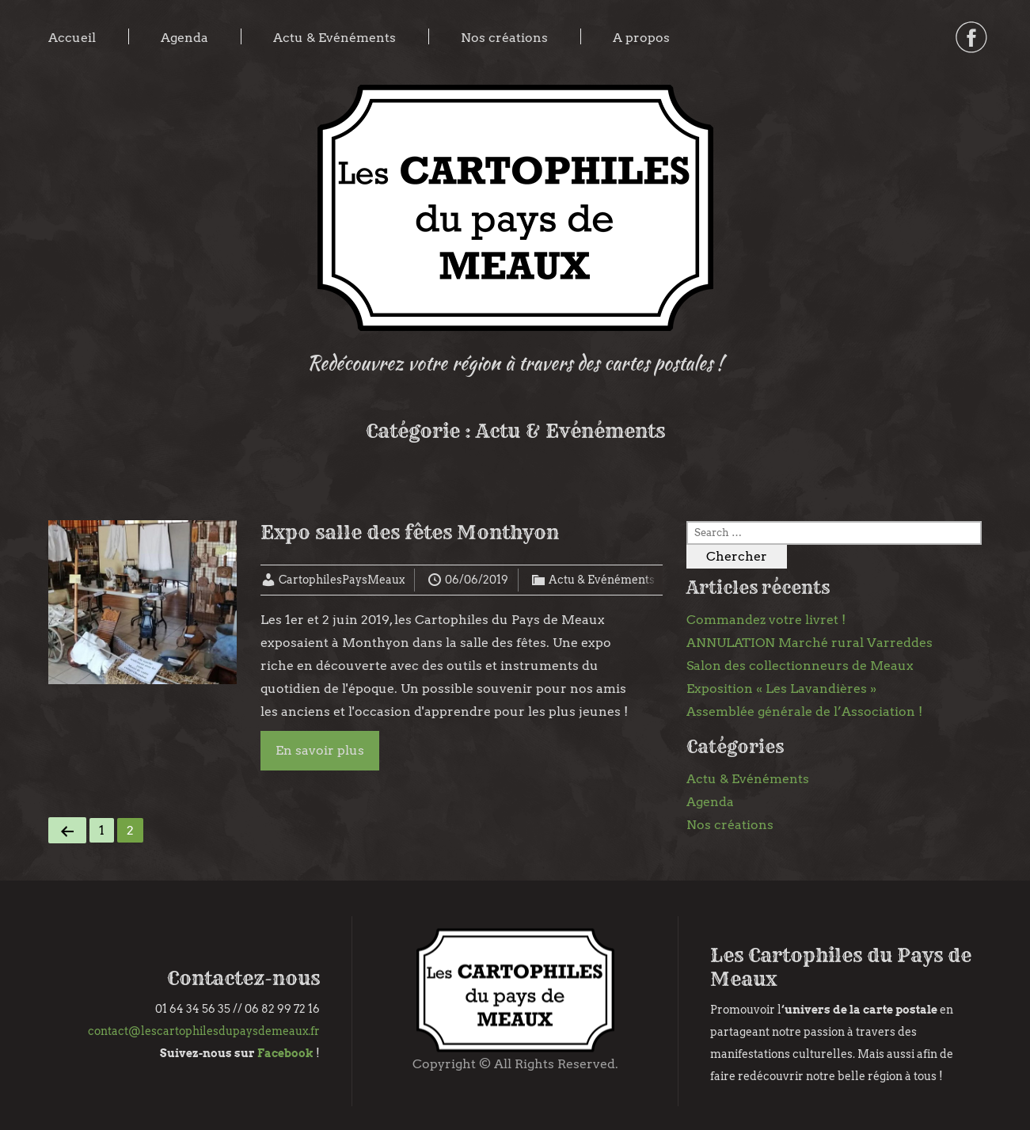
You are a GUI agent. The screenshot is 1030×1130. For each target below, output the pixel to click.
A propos (641, 37)
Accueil (72, 37)
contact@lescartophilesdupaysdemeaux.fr (204, 1031)
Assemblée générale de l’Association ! (804, 711)
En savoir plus (320, 750)
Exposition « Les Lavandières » (781, 688)
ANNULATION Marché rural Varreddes (809, 642)
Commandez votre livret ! (766, 619)
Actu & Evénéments (334, 37)
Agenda (184, 37)
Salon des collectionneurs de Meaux (800, 665)
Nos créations (504, 37)
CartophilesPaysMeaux (342, 579)
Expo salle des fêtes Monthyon (409, 532)
